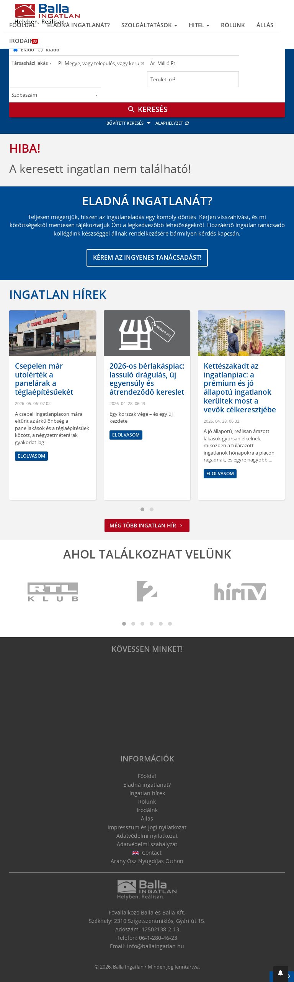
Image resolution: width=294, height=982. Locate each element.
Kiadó (52, 49)
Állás (264, 25)
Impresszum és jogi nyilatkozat (147, 827)
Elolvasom (31, 456)
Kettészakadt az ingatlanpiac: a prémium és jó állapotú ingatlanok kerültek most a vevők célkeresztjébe (240, 388)
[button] (280, 974)
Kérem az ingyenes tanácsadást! (147, 257)
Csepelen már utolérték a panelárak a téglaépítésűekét (44, 379)
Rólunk (233, 25)
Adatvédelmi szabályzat (147, 844)
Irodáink (23, 40)
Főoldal (22, 25)
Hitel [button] (199, 25)
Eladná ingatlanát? (78, 25)
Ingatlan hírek (57, 294)
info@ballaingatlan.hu (155, 946)
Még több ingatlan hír (147, 525)
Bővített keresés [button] (129, 123)
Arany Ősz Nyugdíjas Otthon (147, 861)
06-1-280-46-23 (158, 937)
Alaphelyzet (172, 123)
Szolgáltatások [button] (149, 25)
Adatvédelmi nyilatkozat (147, 835)
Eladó (27, 49)
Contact (147, 852)
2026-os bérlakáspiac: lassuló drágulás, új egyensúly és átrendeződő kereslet (147, 379)
